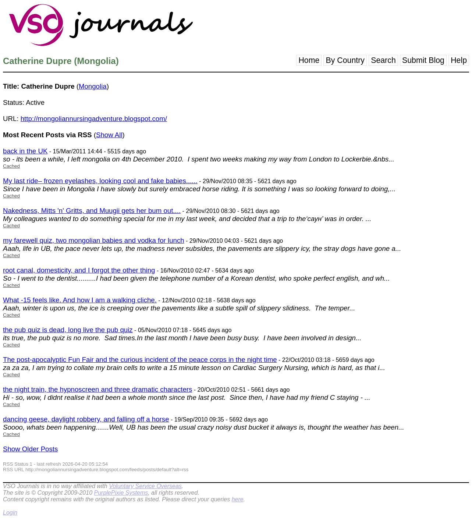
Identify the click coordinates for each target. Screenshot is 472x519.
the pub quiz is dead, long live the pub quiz (68, 330)
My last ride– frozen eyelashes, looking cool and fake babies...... (100, 181)
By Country (345, 60)
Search (383, 60)
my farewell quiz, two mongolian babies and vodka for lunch (93, 240)
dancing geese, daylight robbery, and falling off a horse (86, 419)
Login (10, 512)
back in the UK (25, 151)
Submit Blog (423, 60)
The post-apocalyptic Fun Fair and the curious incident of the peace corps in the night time (140, 359)
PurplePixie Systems (121, 493)
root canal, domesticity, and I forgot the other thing (79, 270)
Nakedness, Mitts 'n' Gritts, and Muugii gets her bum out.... (92, 210)
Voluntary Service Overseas (145, 486)
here (238, 499)
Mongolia (93, 86)
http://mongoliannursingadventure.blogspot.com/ (94, 118)
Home (308, 60)
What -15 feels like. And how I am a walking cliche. (80, 300)
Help (459, 60)
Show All (109, 135)
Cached (11, 166)
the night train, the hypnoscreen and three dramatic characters (97, 389)
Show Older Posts (30, 449)
